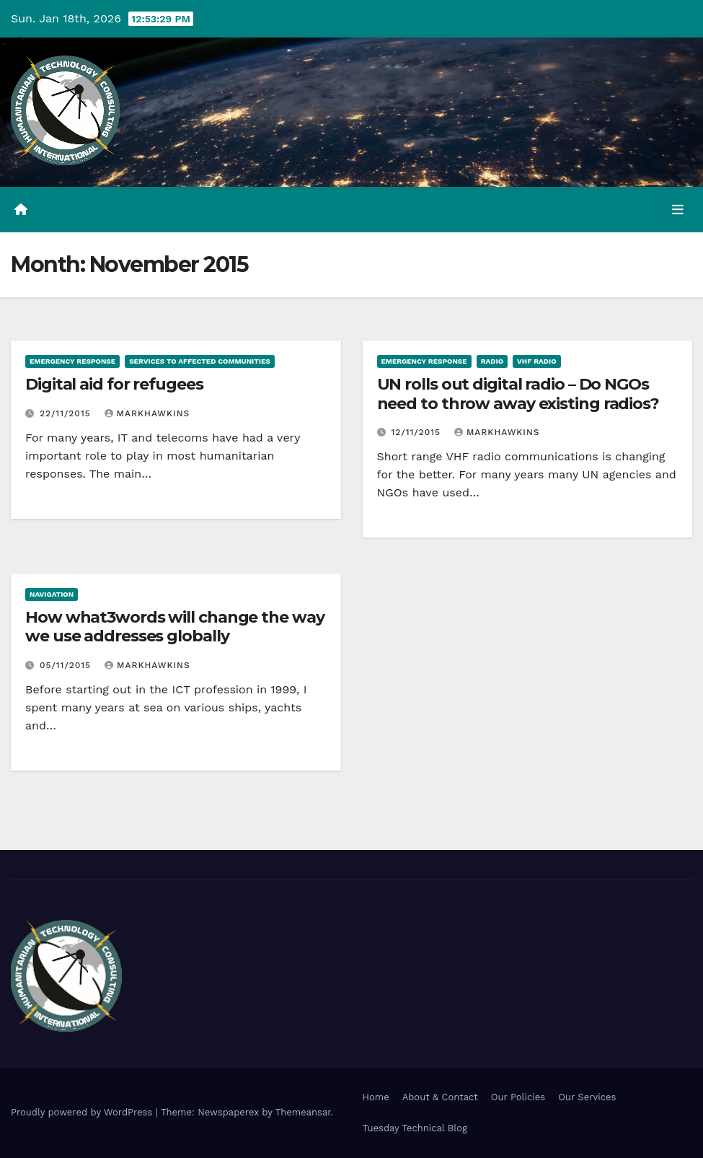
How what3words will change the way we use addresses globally (174, 626)
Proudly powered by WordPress (83, 1112)
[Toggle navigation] (677, 209)
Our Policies (518, 1097)
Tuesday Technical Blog (415, 1128)
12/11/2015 (417, 432)
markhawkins (147, 413)
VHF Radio (537, 361)
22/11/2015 (67, 413)
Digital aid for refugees (114, 384)
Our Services (587, 1097)
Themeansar (303, 1112)
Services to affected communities (199, 361)
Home (376, 1097)
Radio (492, 361)
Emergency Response (72, 361)
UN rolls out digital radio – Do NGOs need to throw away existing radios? (518, 393)
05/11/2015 (67, 665)
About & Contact (440, 1097)
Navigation (52, 594)
